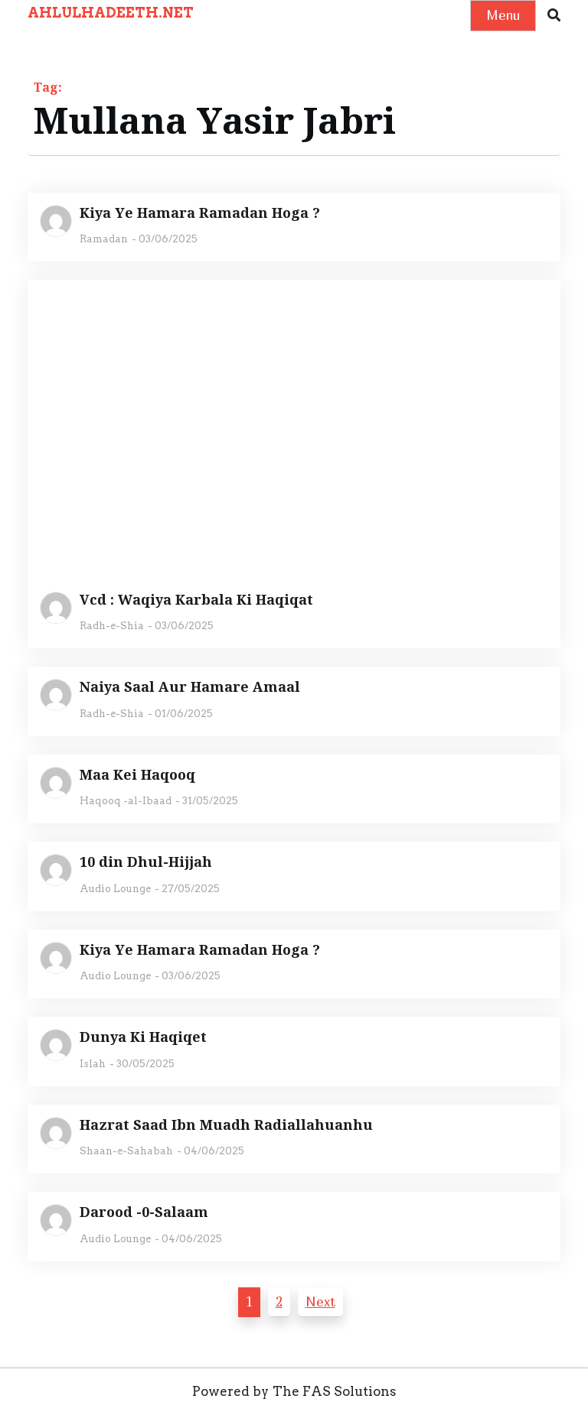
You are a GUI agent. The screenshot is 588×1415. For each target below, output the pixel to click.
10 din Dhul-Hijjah (146, 862)
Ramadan (104, 239)
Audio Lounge (115, 888)
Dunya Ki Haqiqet (143, 1037)
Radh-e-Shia (112, 625)
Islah (93, 1063)
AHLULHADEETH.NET (111, 13)
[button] (553, 16)
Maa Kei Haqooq (137, 775)
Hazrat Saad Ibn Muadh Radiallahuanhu (226, 1125)
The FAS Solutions (335, 1391)
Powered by (230, 1391)
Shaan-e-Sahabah (126, 1151)
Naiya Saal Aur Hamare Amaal (190, 687)
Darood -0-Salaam (144, 1212)
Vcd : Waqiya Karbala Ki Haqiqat (196, 600)
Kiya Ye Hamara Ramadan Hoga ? (200, 213)
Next (320, 1301)
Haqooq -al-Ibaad (126, 800)
